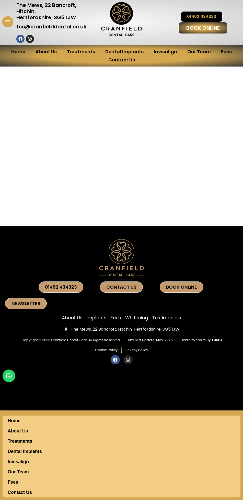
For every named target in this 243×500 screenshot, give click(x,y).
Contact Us (121, 60)
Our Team (199, 51)
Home (18, 51)
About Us (46, 51)
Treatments (81, 51)
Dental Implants (124, 51)
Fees (226, 51)
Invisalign (165, 51)
